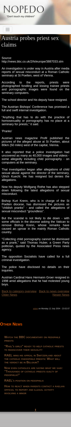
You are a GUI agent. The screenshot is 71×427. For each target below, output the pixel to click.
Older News (9, 294)
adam (35, 308)
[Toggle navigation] (7, 29)
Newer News (60, 294)
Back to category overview (19, 291)
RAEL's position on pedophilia (24, 380)
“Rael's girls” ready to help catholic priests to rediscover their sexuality (34, 348)
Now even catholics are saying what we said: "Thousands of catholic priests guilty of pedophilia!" (33, 371)
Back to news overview (54, 291)
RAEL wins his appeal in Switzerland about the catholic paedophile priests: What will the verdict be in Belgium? (32, 359)
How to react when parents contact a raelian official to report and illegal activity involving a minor (34, 390)
